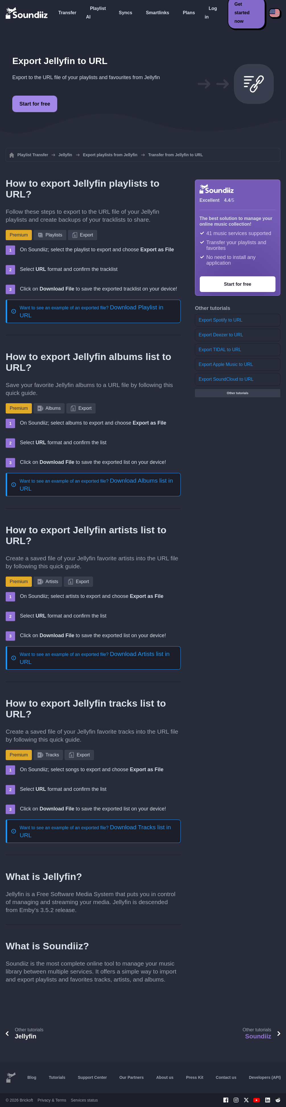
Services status (84, 1100)
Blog (31, 1077)
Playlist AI (96, 12)
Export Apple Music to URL (226, 364)
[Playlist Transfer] (27, 12)
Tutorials (57, 1077)
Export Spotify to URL (220, 320)
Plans (189, 12)
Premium (19, 234)
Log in (211, 12)
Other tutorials (237, 393)
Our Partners (131, 1077)
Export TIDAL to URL (220, 349)
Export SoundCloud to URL (226, 379)
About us (165, 1077)
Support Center (92, 1077)
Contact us (226, 1077)
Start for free (34, 104)
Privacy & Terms (52, 1100)
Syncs (125, 12)
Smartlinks (157, 12)
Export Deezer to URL (221, 334)
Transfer (67, 12)
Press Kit (194, 1077)
